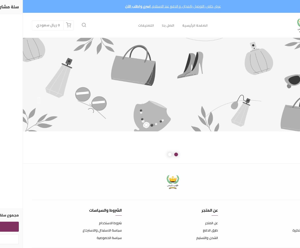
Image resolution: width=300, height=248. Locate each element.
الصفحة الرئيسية (172, 25)
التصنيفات (123, 25)
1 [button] (153, 154)
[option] (150, 100)
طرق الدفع (187, 230)
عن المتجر (188, 223)
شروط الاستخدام (87, 223)
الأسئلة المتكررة (280, 230)
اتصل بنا (145, 25)
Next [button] (16, 100)
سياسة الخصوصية (86, 237)
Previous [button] (283, 100)
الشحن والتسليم (184, 237)
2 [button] (147, 154)
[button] (61, 25)
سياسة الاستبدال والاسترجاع (79, 230)
